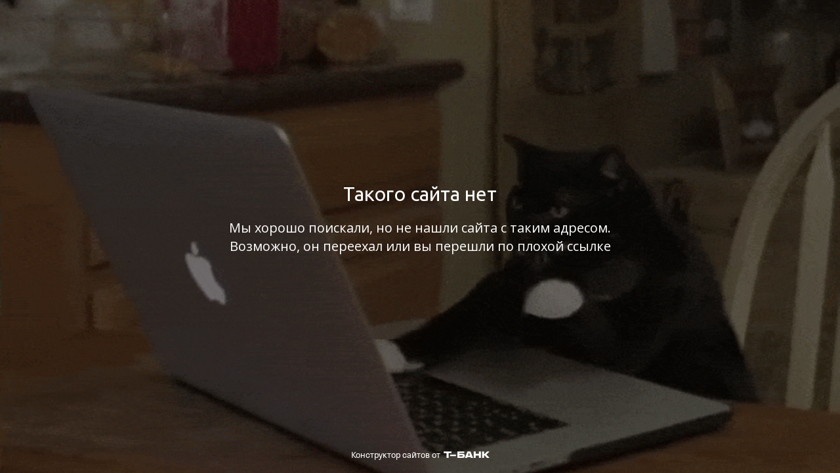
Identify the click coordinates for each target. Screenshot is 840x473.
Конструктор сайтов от (420, 455)
